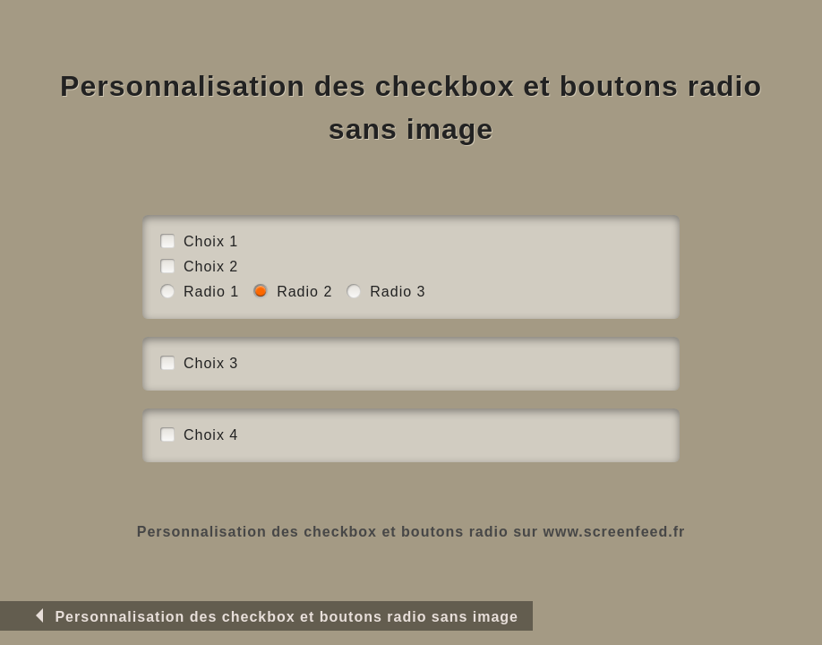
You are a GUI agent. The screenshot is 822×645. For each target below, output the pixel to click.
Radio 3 (397, 291)
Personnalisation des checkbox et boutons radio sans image (273, 616)
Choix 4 (211, 435)
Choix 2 (211, 266)
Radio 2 (304, 291)
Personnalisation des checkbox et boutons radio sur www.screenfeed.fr (411, 531)
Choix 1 (211, 241)
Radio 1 (211, 291)
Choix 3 (211, 363)
